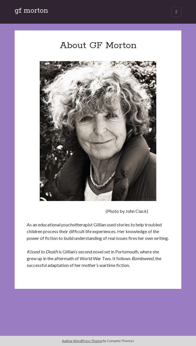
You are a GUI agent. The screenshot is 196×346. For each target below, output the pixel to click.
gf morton (31, 10)
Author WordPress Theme (82, 341)
